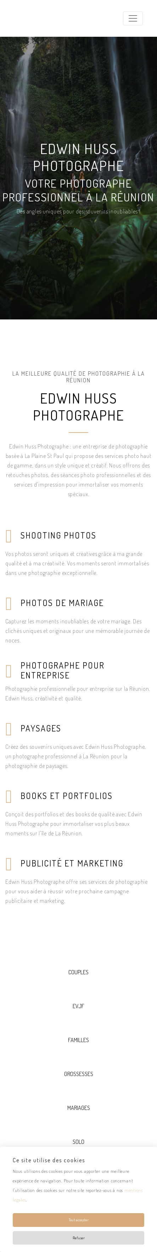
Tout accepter (79, 1219)
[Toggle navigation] (133, 18)
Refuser (79, 1237)
